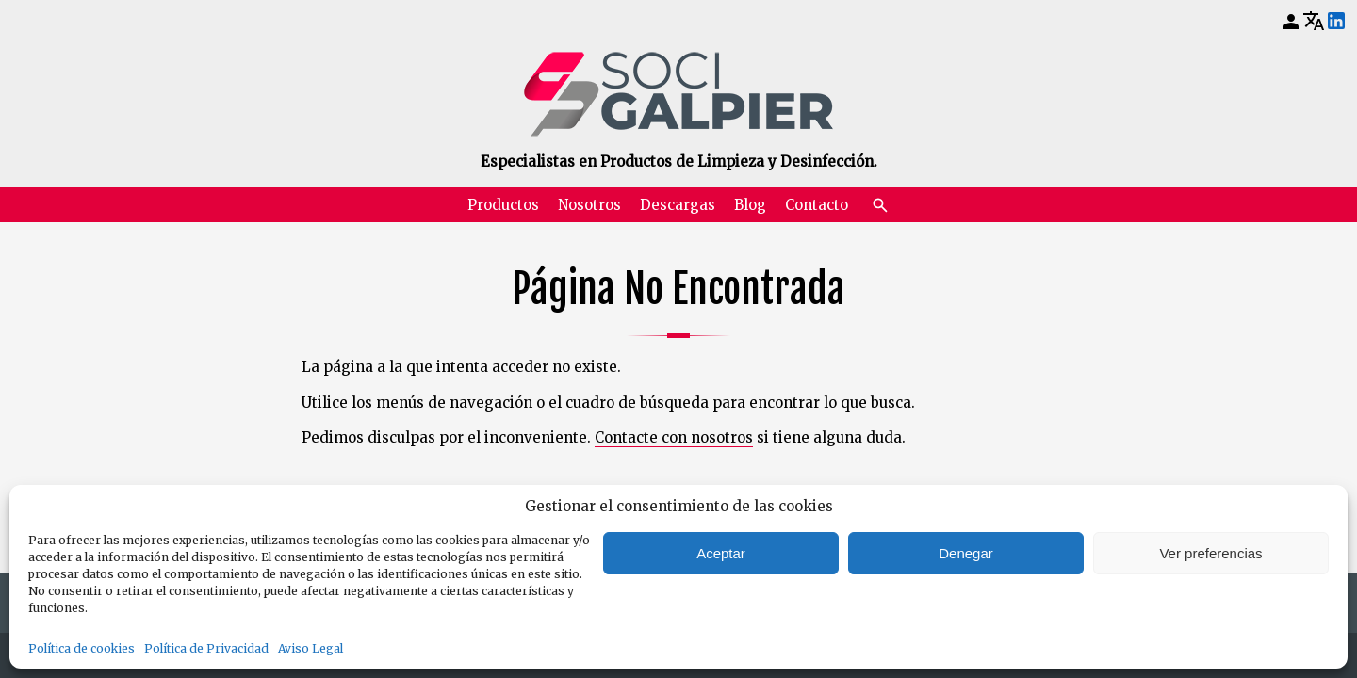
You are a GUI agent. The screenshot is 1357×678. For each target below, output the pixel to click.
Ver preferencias (1210, 553)
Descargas (677, 205)
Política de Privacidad (206, 648)
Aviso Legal (310, 648)
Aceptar (720, 553)
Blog (750, 205)
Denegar (966, 553)
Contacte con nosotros (674, 437)
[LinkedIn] (1336, 21)
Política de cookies (81, 648)
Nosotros (589, 205)
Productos (503, 205)
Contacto (816, 205)
